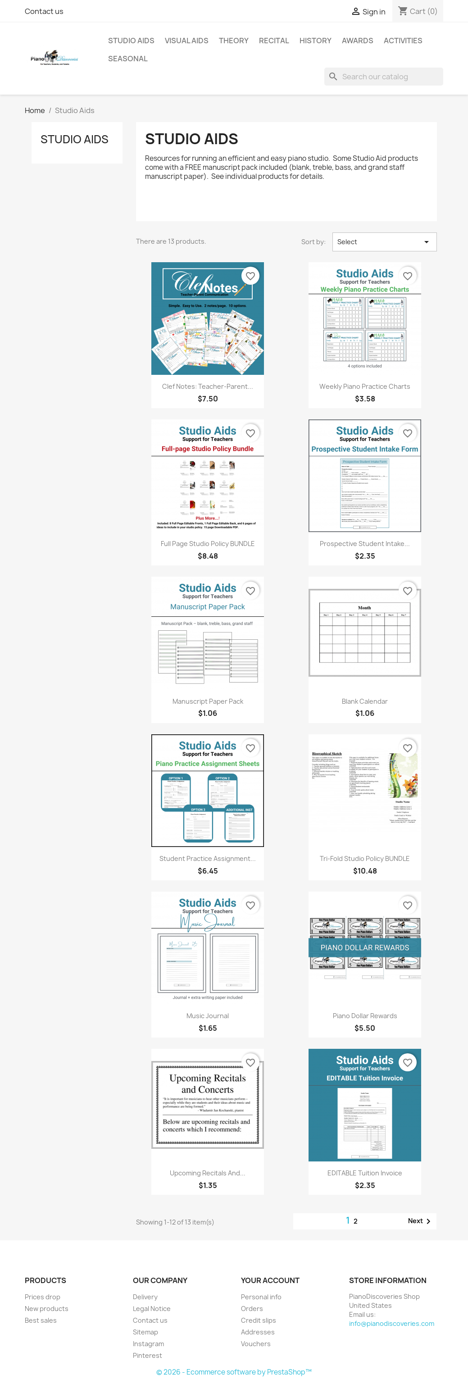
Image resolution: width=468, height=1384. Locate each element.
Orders (252, 1308)
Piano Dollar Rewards (365, 1015)
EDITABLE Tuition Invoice (364, 1173)
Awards (357, 41)
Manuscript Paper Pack (208, 701)
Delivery (145, 1297)
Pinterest (147, 1355)
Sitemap (145, 1332)
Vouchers (256, 1343)
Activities (403, 41)
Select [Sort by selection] (384, 242)
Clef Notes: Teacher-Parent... (207, 386)
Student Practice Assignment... (207, 858)
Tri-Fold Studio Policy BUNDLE (365, 858)
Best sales (41, 1320)
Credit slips (258, 1320)
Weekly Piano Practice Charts (364, 386)
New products (46, 1308)
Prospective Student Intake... (365, 543)
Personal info (261, 1297)
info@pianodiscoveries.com (391, 1323)
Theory (234, 41)
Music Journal (207, 1015)
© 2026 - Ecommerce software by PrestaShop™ (234, 1372)
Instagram (148, 1343)
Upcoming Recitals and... (207, 1173)
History (316, 41)
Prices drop (42, 1297)
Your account (270, 1280)
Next (421, 1221)
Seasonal (128, 59)
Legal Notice (152, 1308)
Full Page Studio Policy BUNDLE (208, 543)
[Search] (383, 77)
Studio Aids (131, 41)
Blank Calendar (365, 701)
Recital (274, 41)
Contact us (44, 11)
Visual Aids (187, 41)
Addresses (258, 1332)
